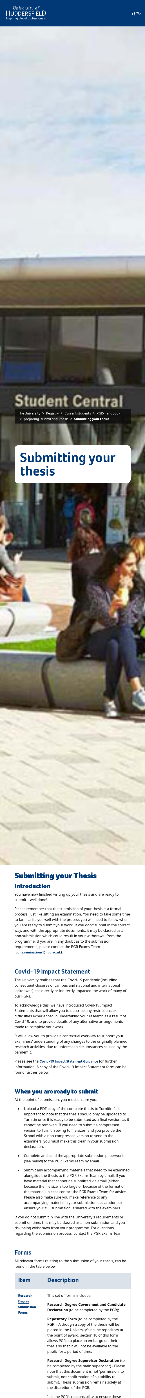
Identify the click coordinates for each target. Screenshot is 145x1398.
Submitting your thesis (91, 419)
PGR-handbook (108, 413)
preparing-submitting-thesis (46, 419)
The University (29, 413)
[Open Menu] (136, 13)
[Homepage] (26, 13)
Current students (78, 413)
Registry (52, 413)
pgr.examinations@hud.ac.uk (38, 952)
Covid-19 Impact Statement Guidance (69, 1061)
